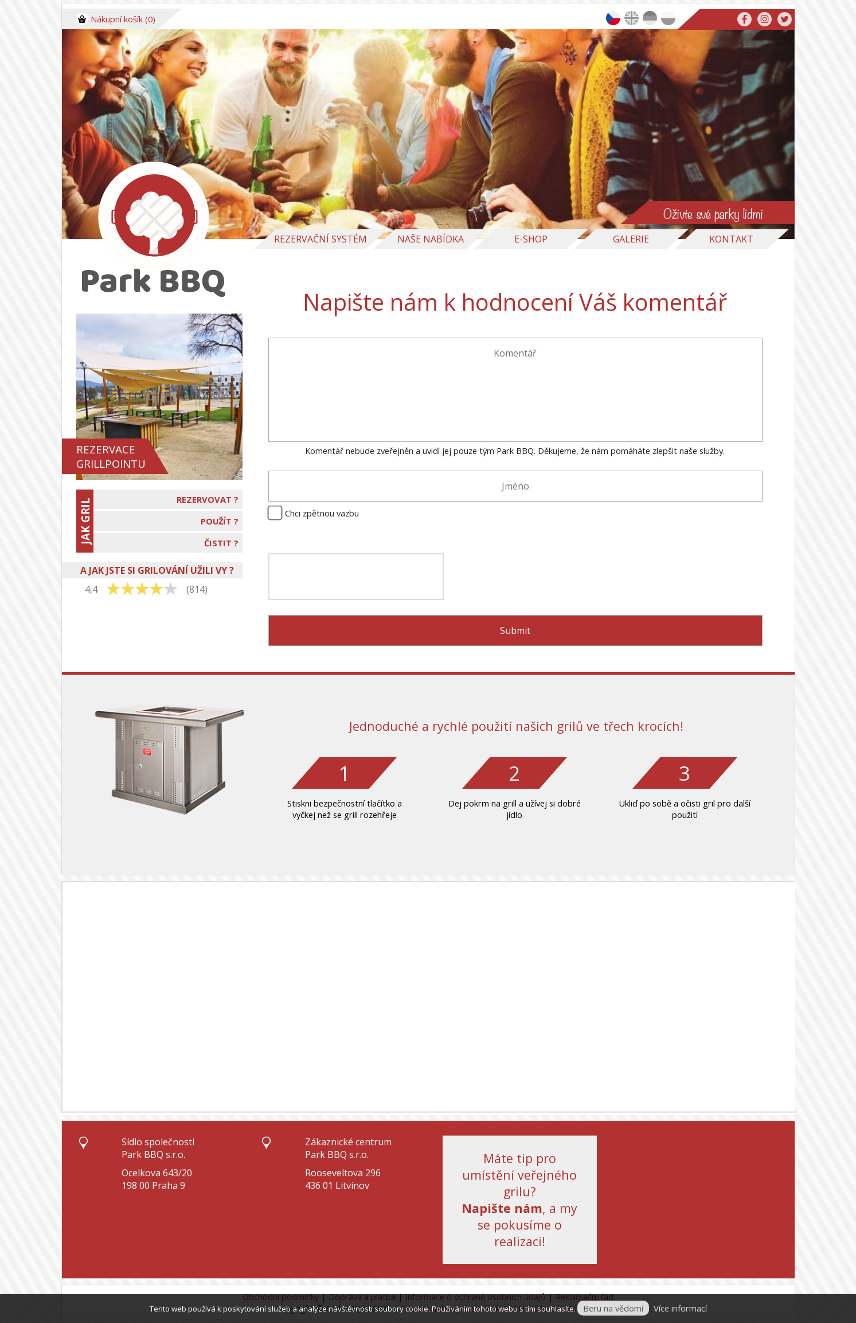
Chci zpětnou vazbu (322, 513)
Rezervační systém (320, 239)
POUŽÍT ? (220, 521)
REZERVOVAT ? (208, 499)
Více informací (680, 1308)
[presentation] (356, 576)
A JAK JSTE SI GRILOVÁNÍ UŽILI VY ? (157, 570)
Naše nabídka (430, 239)
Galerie (631, 239)
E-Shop (531, 239)
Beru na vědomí (613, 1308)
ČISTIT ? (221, 543)
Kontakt (731, 239)
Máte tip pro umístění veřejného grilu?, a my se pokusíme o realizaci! (519, 1200)
